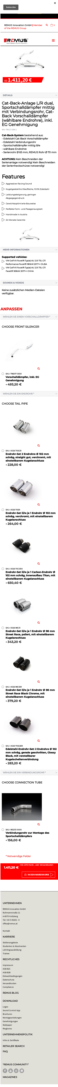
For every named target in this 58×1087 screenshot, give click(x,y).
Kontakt (6, 930)
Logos (5, 1006)
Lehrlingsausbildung (12, 949)
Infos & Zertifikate (11, 1040)
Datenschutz (8, 979)
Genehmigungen (10, 1021)
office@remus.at (10, 923)
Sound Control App (11, 1010)
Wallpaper (7, 1025)
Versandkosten (46, 865)
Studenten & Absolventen (14, 946)
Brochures (7, 1014)
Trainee (6, 953)
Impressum (8, 965)
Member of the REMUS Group (23, 27)
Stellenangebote (10, 942)
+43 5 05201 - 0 (12, 920)
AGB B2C (6, 968)
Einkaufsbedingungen (12, 976)
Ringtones (7, 1028)
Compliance (8, 987)
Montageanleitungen (12, 1017)
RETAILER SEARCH (13, 1046)
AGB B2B (6, 972)
